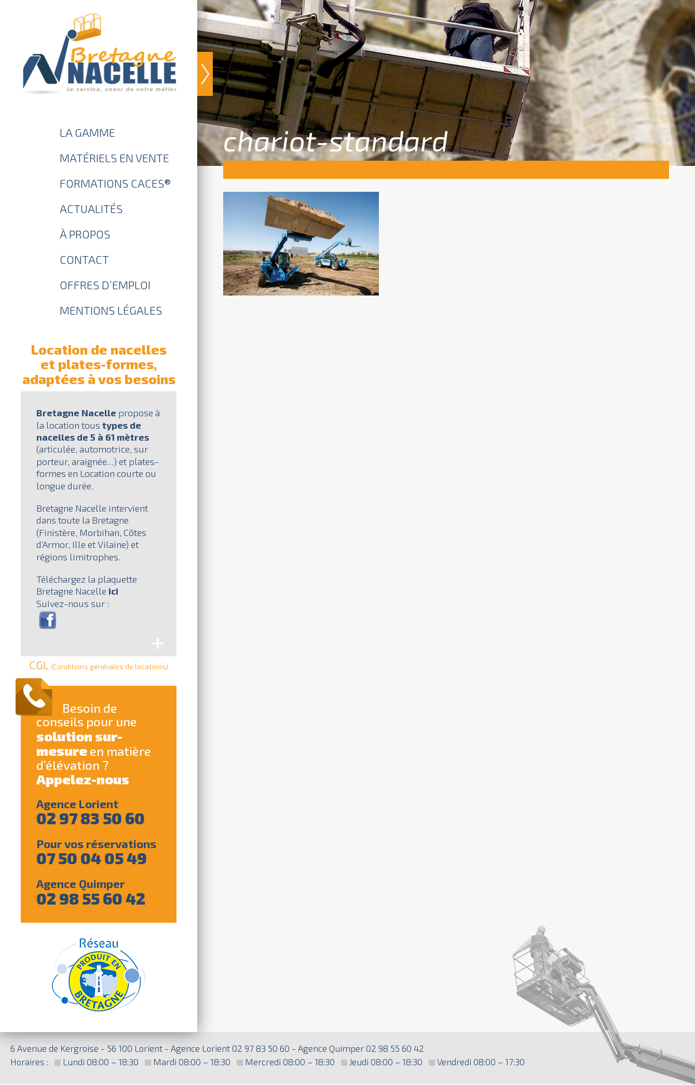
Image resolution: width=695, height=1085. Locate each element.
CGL (98, 664)
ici (113, 591)
